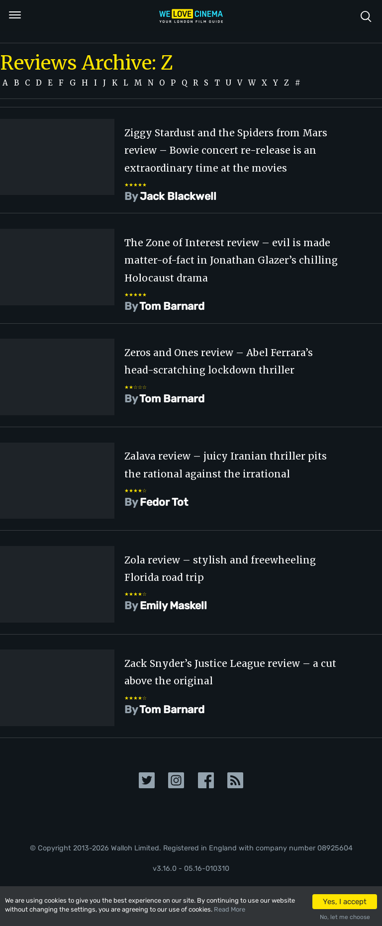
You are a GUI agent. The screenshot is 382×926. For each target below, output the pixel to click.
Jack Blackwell (178, 196)
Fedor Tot (164, 502)
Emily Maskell (173, 605)
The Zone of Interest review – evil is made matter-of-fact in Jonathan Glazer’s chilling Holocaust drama (231, 260)
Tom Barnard (171, 306)
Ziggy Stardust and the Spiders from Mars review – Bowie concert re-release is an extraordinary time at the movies (225, 150)
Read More (229, 909)
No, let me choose (345, 917)
